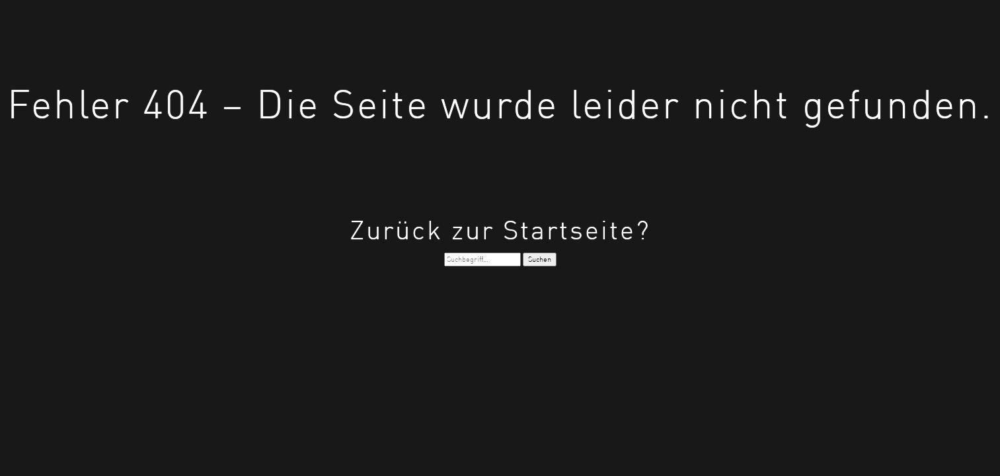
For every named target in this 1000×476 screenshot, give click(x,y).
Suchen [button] (539, 259)
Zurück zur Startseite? (500, 230)
